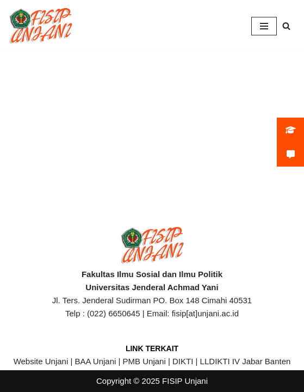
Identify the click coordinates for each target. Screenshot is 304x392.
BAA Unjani (95, 361)
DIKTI (182, 361)
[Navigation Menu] (264, 26)
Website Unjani (41, 361)
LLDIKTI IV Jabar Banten (245, 361)
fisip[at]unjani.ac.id (205, 313)
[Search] (286, 26)
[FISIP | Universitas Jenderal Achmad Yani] (40, 26)
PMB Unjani (144, 361)
